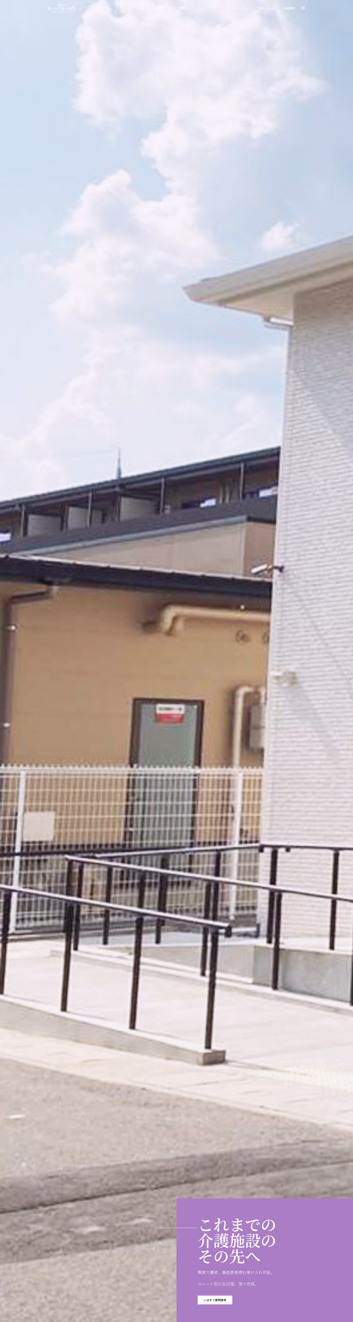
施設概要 (159, 8)
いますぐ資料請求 (215, 1300)
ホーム (140, 8)
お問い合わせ (266, 8)
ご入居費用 (180, 8)
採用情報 (288, 8)
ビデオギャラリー (238, 8)
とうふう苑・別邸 (207, 8)
